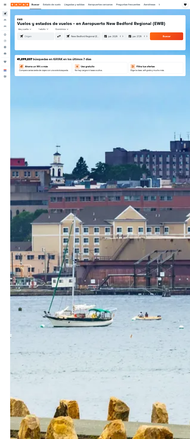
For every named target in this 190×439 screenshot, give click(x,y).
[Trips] (5, 62)
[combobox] (25, 29)
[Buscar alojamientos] (5, 20)
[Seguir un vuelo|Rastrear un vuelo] (5, 41)
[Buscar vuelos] (5, 14)
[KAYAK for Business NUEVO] (5, 53)
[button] (5, 4)
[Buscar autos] (5, 26)
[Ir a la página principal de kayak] (20, 4)
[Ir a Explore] (5, 35)
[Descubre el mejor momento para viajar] (5, 47)
